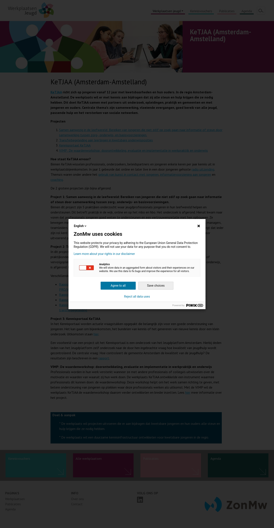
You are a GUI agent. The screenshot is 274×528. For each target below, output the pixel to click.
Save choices (156, 285)
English (80, 226)
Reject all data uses (137, 296)
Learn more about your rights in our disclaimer (104, 254)
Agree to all (118, 285)
